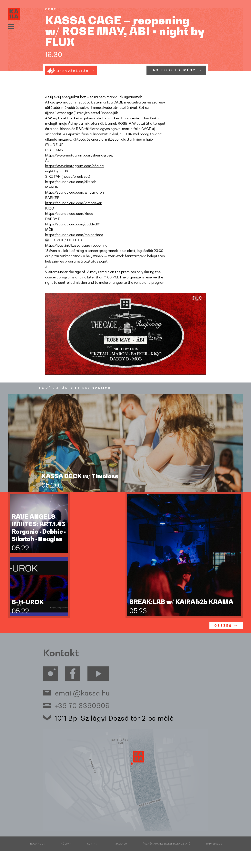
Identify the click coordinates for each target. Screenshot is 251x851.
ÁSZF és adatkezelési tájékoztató (167, 843)
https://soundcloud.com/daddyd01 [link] (72, 224)
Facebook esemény (173, 70)
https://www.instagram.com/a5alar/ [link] (74, 166)
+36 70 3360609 (82, 705)
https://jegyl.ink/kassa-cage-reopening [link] (76, 245)
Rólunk (66, 843)
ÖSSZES (223, 626)
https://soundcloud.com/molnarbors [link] (74, 234)
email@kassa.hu (82, 693)
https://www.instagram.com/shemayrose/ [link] (79, 155)
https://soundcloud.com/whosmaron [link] (74, 192)
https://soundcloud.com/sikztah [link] (70, 181)
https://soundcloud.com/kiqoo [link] (69, 213)
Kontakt (93, 843)
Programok (37, 843)
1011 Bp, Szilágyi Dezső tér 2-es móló (114, 718)
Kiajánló (121, 843)
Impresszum (214, 843)
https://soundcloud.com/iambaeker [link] (73, 203)
